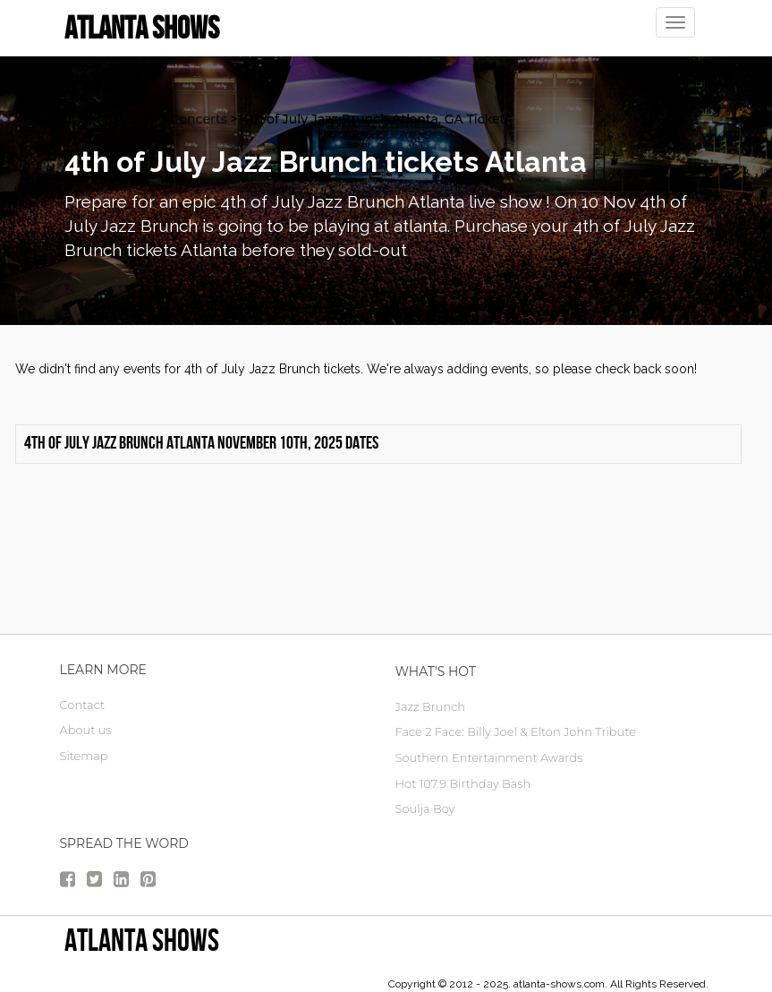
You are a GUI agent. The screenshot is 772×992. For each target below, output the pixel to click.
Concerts (199, 119)
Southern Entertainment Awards (489, 757)
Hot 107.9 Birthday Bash (463, 783)
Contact (83, 704)
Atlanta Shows (141, 939)
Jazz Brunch (430, 706)
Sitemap (84, 755)
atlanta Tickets (110, 119)
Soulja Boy (425, 808)
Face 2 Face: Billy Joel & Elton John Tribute (515, 731)
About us (86, 730)
